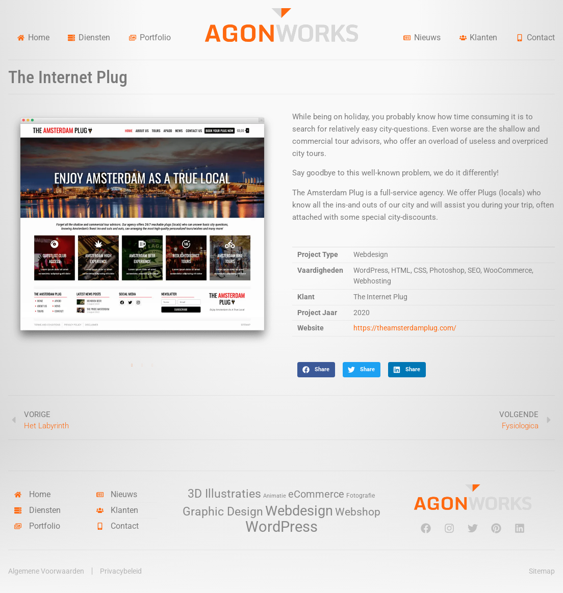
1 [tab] (132, 365)
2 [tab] (142, 365)
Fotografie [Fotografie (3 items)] (360, 495)
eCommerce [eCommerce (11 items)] (316, 494)
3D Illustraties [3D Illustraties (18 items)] (224, 494)
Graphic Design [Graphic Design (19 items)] (223, 512)
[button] (316, 369)
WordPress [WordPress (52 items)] (281, 526)
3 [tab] (152, 365)
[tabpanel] (142, 229)
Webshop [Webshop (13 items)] (357, 512)
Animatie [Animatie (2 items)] (274, 496)
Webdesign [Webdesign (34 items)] (299, 511)
